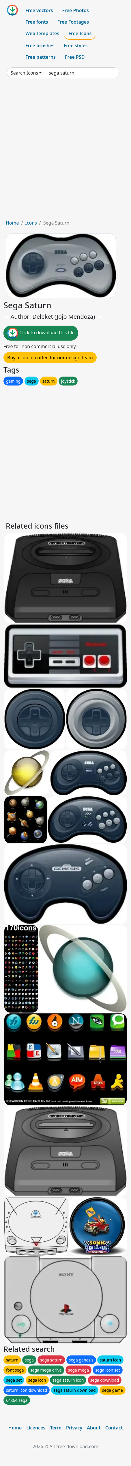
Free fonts (36, 22)
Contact (114, 1428)
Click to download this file (40, 333)
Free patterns (40, 57)
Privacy (74, 1428)
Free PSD (75, 57)
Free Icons (79, 33)
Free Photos (75, 10)
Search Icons (24, 73)
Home (12, 223)
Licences (35, 1428)
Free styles (76, 45)
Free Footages (73, 22)
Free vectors (39, 10)
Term (55, 1428)
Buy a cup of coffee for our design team (50, 357)
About (93, 1428)
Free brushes (40, 45)
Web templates (42, 33)
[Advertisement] (65, 151)
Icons (31, 223)
